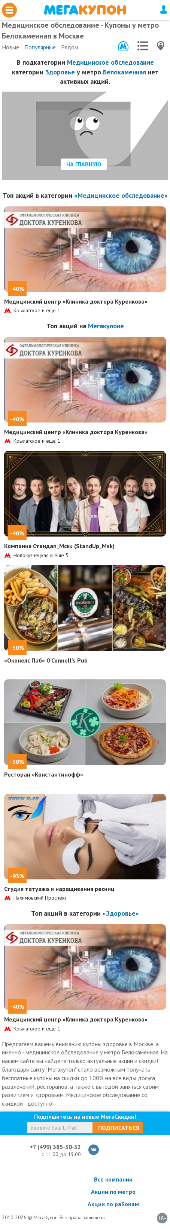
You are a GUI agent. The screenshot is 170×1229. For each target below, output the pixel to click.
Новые (10, 47)
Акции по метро (113, 1191)
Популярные (40, 47)
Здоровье (60, 72)
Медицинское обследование (110, 62)
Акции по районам (113, 1204)
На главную (83, 164)
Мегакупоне (106, 326)
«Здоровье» (121, 913)
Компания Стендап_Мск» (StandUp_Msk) (59, 546)
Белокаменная (124, 72)
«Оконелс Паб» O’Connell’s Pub (46, 660)
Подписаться (118, 1127)
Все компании (113, 1179)
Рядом (69, 47)
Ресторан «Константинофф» (43, 774)
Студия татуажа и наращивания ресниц (59, 888)
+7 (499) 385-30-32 (55, 1146)
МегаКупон (85, 10)
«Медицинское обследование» (121, 195)
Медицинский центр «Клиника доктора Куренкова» (76, 301)
